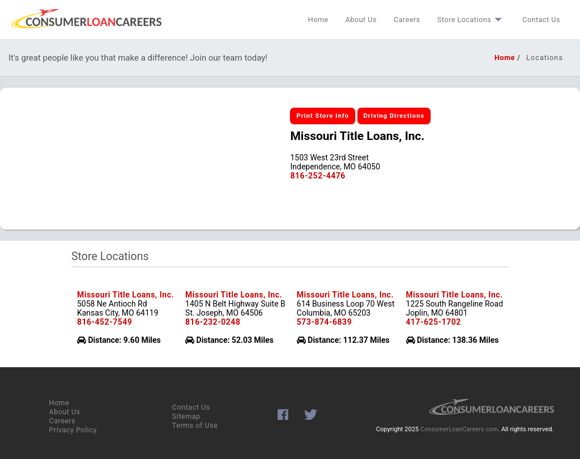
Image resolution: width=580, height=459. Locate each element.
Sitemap (186, 416)
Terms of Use (195, 425)
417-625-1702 (433, 321)
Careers (407, 19)
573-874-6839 (324, 321)
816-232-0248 (212, 321)
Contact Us (541, 19)
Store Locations (471, 19)
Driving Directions (394, 116)
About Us (361, 19)
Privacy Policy (73, 430)
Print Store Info (322, 116)
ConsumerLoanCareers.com (459, 429)
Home (318, 19)
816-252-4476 (317, 175)
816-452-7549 (104, 321)
